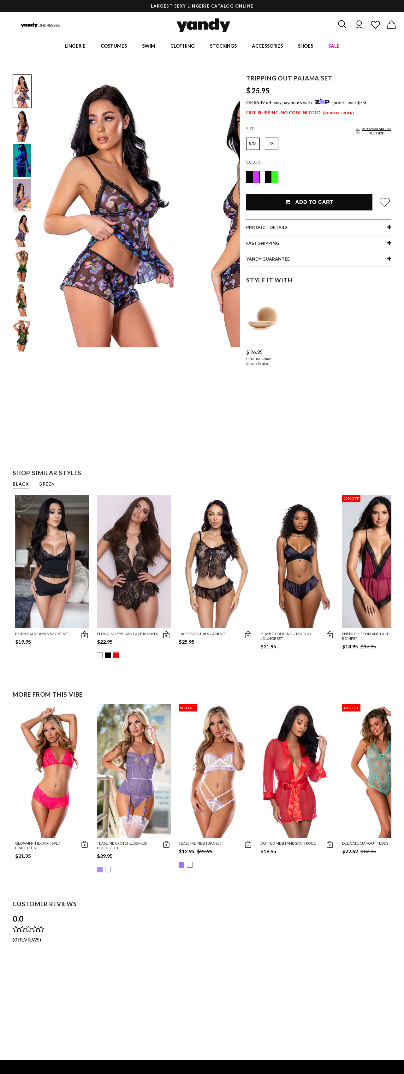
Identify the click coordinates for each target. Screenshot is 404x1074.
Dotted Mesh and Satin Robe (288, 843)
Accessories (267, 46)
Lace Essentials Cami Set (202, 633)
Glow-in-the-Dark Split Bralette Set (38, 845)
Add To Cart (309, 202)
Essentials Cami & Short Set (42, 633)
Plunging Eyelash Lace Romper (127, 633)
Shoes (305, 46)
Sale (334, 46)
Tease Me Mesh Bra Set (200, 843)
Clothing (182, 46)
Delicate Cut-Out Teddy (365, 843)
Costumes (114, 46)
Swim (148, 46)
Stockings (223, 46)
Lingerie (75, 46)
